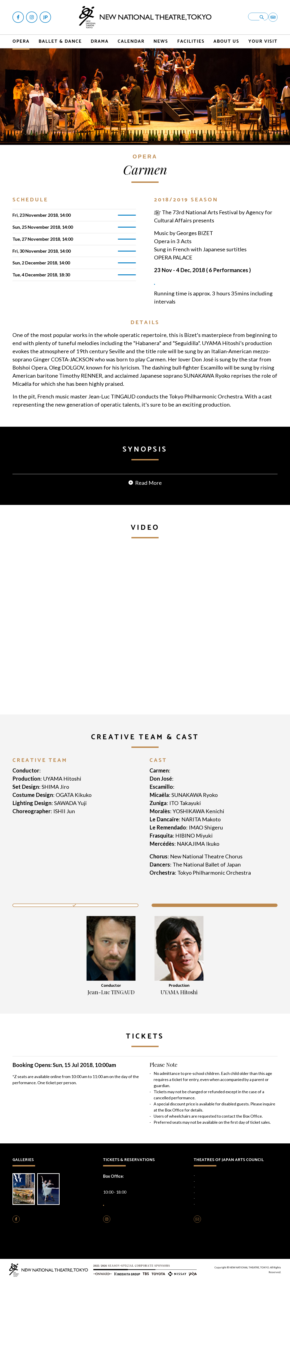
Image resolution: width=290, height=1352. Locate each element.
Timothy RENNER (197, 853)
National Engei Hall (208, 1244)
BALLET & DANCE (60, 38)
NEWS (160, 38)
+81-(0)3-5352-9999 (133, 1247)
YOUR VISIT (263, 38)
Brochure (25, 1256)
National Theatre (207, 1238)
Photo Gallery (53, 1256)
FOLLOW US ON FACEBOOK (48, 1289)
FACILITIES (191, 38)
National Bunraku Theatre (213, 1256)
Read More (148, 549)
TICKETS (127, 213)
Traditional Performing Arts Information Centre (227, 1267)
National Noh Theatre (210, 1250)
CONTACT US (215, 1289)
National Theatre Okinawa (213, 1261)
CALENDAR (131, 38)
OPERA (20, 38)
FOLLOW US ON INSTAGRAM (140, 1289)
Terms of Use (159, 1314)
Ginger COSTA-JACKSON (202, 837)
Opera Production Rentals (136, 1305)
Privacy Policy (114, 1314)
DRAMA (100, 38)
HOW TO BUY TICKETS (137, 1270)
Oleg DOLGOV (192, 845)
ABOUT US (226, 38)
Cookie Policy (137, 1314)
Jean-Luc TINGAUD (65, 837)
